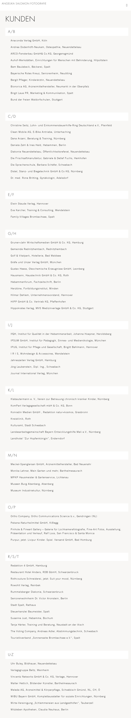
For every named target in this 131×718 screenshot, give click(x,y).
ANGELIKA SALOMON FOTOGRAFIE (24, 3)
